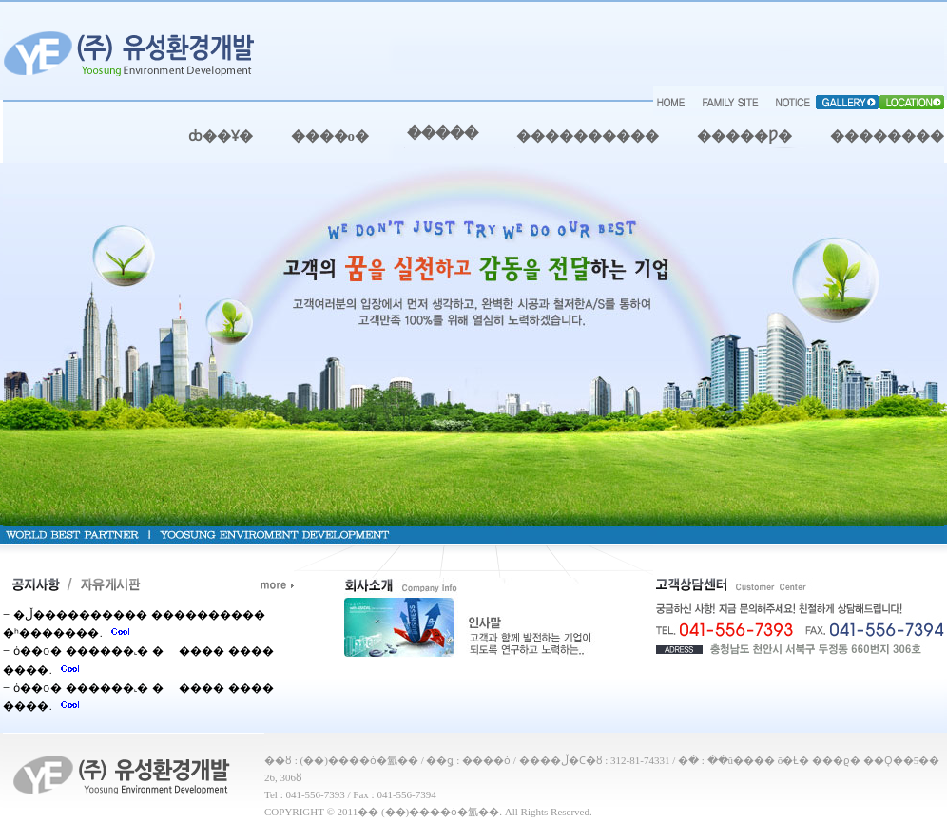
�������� (887, 136)
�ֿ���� (442, 134)
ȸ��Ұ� (220, 136)
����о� (330, 136)
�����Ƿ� (744, 136)
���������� (587, 136)
